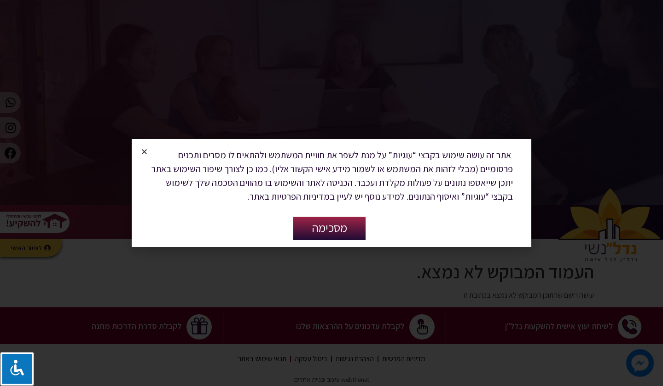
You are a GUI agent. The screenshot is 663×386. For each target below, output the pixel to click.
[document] (331, 193)
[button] (144, 151)
